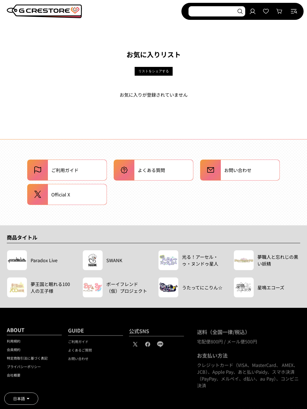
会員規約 (13, 351)
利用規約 (13, 343)
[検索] (240, 11)
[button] (294, 11)
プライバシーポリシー (24, 368)
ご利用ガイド (78, 344)
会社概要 (13, 377)
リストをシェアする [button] (153, 71)
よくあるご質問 (80, 352)
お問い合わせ (78, 361)
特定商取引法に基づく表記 (27, 360)
